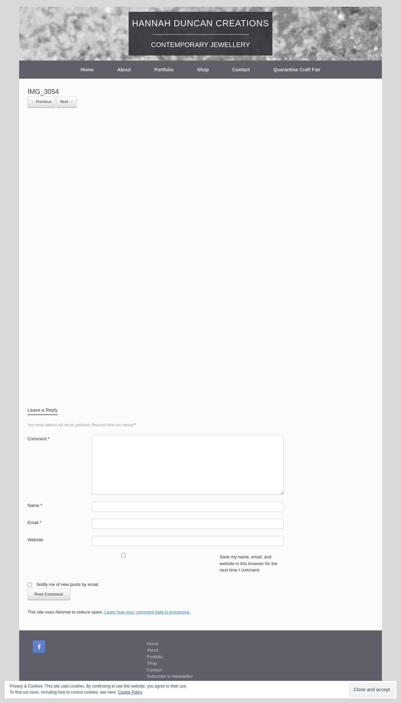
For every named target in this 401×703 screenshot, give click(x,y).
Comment (38, 438)
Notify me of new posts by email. (68, 584)
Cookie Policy (130, 692)
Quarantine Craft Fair (296, 69)
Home (87, 69)
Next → (66, 102)
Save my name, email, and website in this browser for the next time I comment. (248, 563)
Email (34, 522)
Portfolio (164, 69)
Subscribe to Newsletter (170, 676)
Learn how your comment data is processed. (147, 612)
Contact (241, 69)
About (124, 69)
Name (35, 505)
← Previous (41, 102)
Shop (203, 69)
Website (35, 539)
